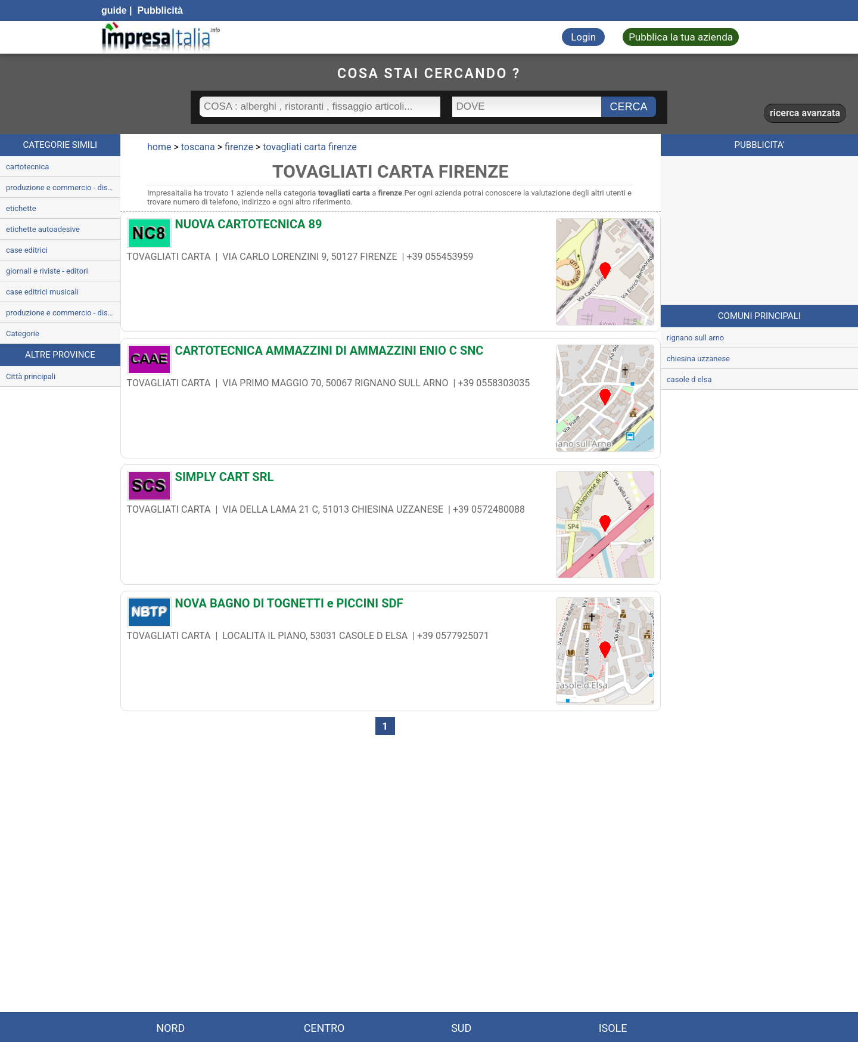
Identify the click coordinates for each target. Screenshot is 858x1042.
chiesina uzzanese (698, 358)
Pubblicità (159, 10)
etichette (21, 208)
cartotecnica (27, 166)
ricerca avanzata (805, 113)
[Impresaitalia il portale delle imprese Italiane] (160, 37)
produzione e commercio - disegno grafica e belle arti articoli (63, 187)
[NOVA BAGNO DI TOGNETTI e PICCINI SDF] (390, 606)
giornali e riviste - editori (47, 270)
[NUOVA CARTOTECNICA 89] (390, 227)
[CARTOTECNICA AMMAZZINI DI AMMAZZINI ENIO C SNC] (390, 353)
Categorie (22, 333)
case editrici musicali (42, 291)
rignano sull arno (695, 337)
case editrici (27, 250)
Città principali (30, 376)
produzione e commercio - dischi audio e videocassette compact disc (63, 312)
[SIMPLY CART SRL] (390, 480)
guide (114, 10)
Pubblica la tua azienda (681, 37)
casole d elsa (689, 379)
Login (583, 37)
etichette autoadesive (43, 229)
